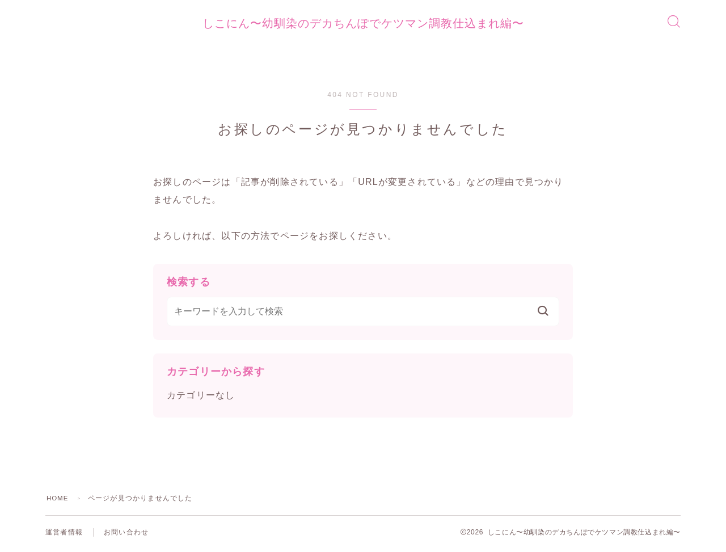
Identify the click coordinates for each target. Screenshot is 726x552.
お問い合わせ (126, 535)
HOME (58, 501)
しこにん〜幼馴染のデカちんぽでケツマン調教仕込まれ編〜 (363, 25)
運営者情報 (64, 535)
